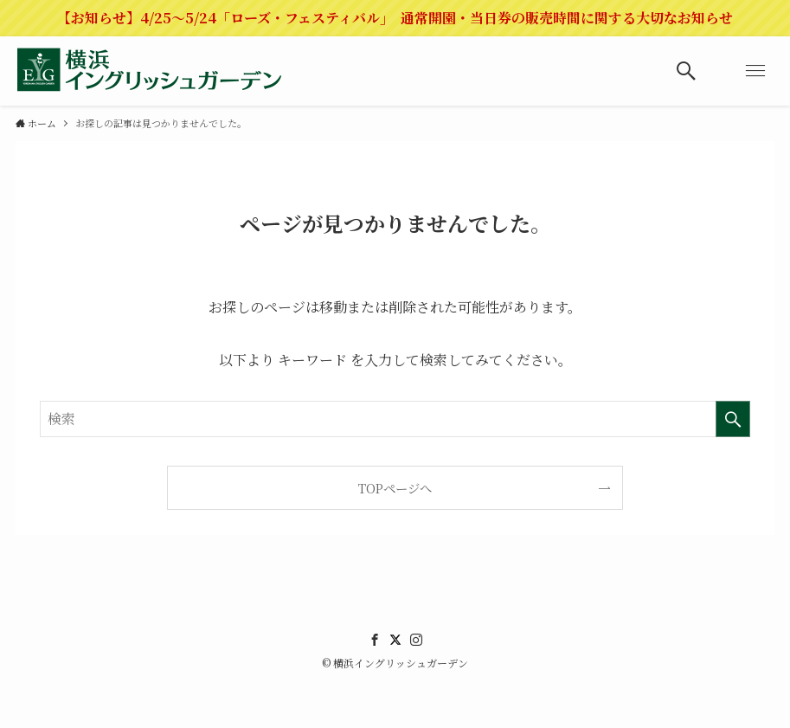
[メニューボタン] (755, 71)
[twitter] (395, 639)
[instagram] (416, 639)
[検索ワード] (395, 419)
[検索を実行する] (733, 419)
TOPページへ (395, 488)
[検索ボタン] (686, 71)
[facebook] (374, 639)
